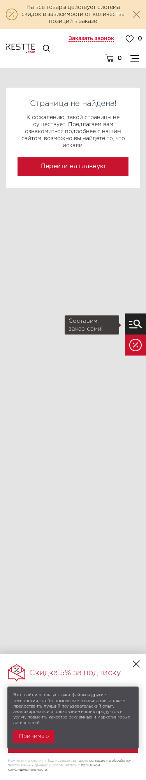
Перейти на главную (73, 166)
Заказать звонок (91, 38)
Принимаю (34, 736)
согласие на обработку (110, 760)
